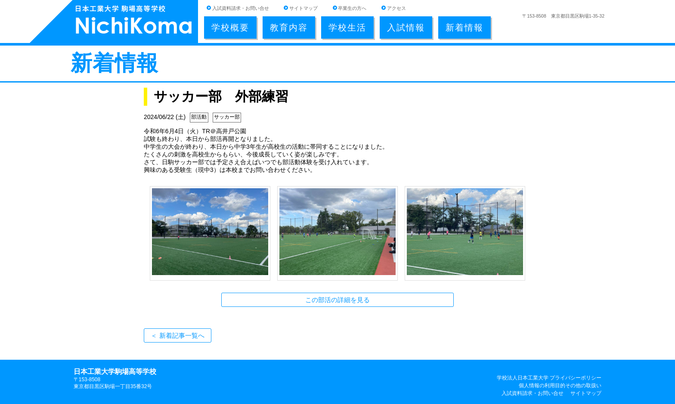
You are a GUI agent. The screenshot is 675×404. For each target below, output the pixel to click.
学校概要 (230, 27)
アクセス (396, 8)
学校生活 (347, 27)
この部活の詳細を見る (337, 299)
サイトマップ (303, 8)
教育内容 (289, 27)
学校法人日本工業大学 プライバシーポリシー (549, 378)
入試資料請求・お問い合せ (240, 8)
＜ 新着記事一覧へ (177, 335)
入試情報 (406, 27)
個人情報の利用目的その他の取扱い (560, 386)
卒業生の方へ (352, 8)
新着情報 (464, 27)
